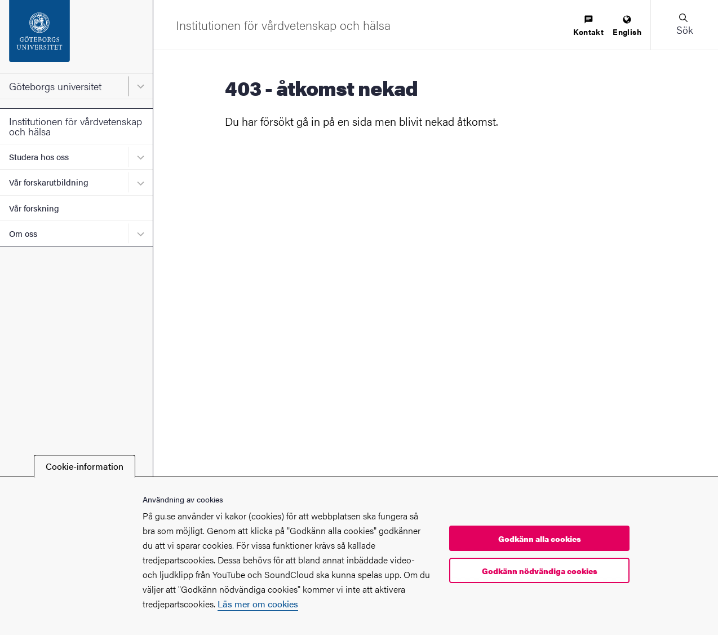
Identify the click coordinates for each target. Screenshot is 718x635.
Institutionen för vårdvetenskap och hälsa (75, 126)
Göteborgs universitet (55, 86)
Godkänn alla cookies (539, 538)
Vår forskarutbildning (48, 182)
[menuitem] (588, 26)
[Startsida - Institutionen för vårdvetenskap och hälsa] (283, 25)
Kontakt (588, 26)
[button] (684, 25)
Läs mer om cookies (258, 603)
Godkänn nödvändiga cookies (539, 570)
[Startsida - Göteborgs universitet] (76, 36)
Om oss (23, 233)
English (627, 26)
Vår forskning (34, 208)
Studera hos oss (39, 156)
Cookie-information (84, 466)
